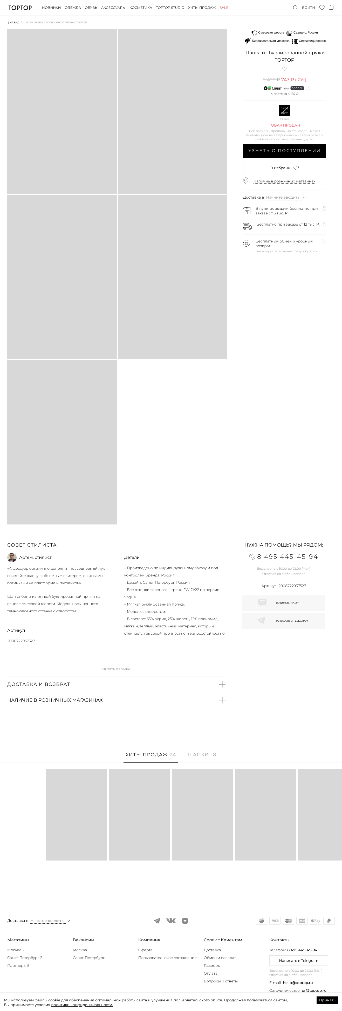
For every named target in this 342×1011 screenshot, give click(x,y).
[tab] (151, 757)
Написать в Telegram (298, 960)
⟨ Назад (13, 22)
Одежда (73, 8)
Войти (308, 8)
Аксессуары (113, 8)
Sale (224, 8)
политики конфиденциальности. (82, 1004)
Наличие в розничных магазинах (285, 181)
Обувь (91, 8)
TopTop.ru (20, 7)
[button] (116, 545)
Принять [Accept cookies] (327, 1000)
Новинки (51, 8)
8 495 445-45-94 (302, 950)
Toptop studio (170, 8)
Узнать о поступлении (284, 150)
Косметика (140, 8)
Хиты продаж (202, 8)
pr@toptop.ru (314, 990)
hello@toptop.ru (298, 982)
